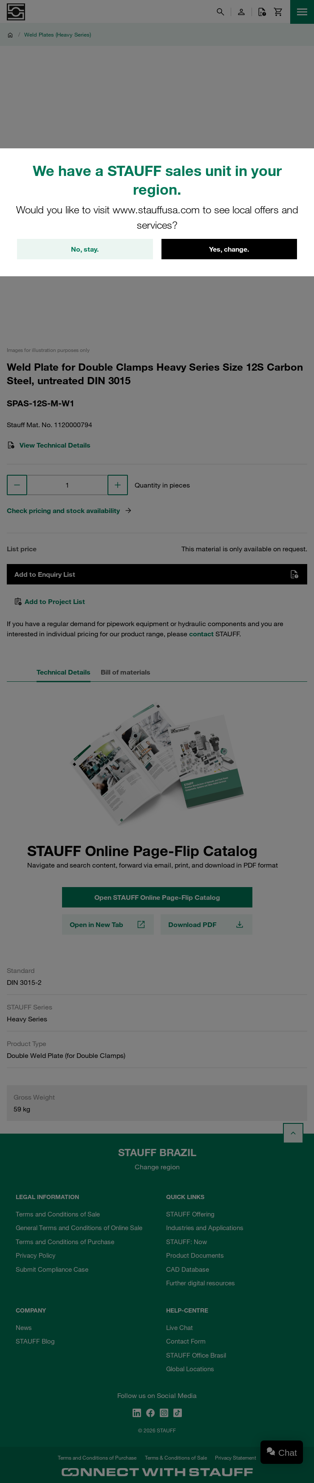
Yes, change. (229, 249)
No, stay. (85, 249)
